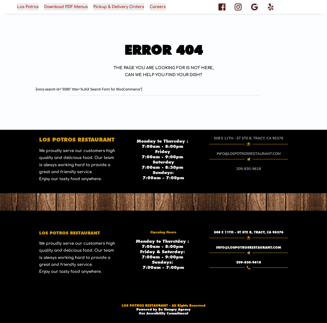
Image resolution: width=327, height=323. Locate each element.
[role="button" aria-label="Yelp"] (270, 6)
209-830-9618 (248, 262)
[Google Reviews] (254, 6)
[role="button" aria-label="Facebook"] (221, 6)
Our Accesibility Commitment (163, 313)
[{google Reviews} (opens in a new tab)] (254, 7)
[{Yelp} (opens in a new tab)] (271, 7)
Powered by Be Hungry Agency (163, 309)
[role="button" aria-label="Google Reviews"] (254, 6)
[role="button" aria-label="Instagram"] (238, 6)
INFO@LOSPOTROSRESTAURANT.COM (248, 248)
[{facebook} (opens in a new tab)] (222, 7)
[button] (114, 6)
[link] (248, 232)
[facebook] (271, 6)
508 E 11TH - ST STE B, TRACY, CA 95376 (248, 138)
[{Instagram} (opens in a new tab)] (238, 7)
